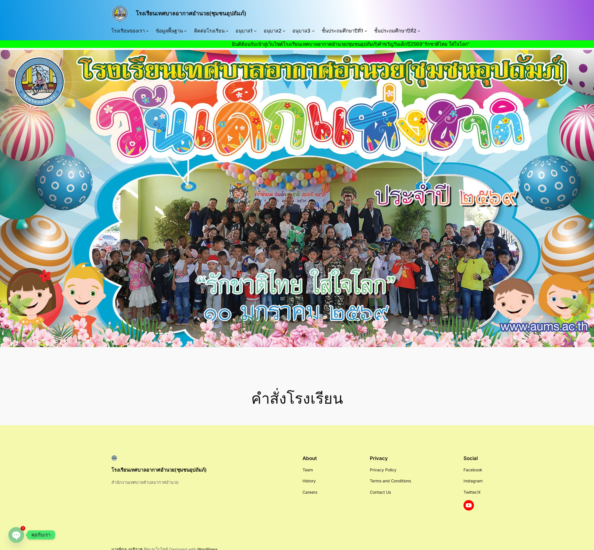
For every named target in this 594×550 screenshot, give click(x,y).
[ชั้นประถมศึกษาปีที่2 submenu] (418, 30)
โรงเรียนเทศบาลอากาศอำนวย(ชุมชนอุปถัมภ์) (191, 13)
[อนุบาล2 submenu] (283, 30)
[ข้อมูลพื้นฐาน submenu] (185, 30)
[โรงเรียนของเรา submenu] (147, 30)
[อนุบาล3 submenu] (313, 30)
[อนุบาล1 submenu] (255, 30)
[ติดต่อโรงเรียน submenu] (227, 30)
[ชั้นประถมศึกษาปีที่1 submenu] (365, 30)
